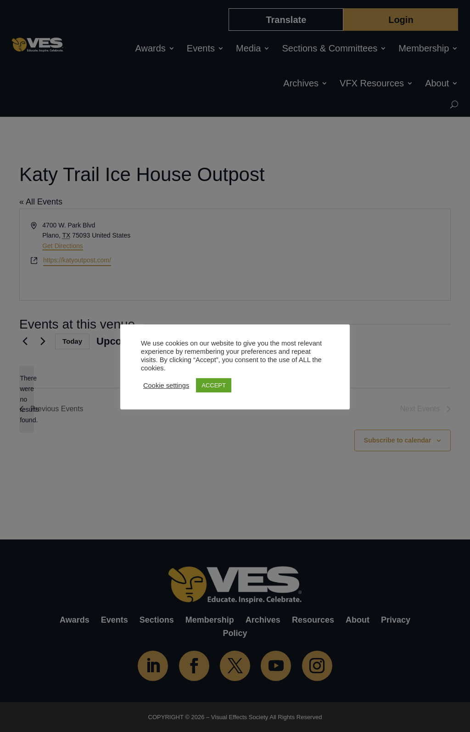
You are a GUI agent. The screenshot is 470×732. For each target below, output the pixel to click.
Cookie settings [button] (166, 385)
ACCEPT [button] (213, 385)
